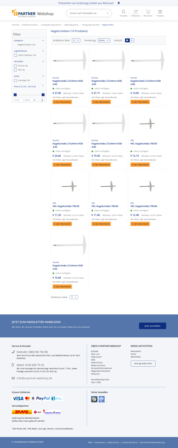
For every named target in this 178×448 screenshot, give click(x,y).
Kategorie (29, 40)
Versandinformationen (101, 368)
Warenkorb (136, 351)
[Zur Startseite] (36, 13)
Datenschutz (97, 362)
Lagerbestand (29, 51)
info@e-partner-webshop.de (34, 378)
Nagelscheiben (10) (26, 44)
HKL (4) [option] (21, 69)
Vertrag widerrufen (143, 363)
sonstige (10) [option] (24, 80)
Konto (133, 354)
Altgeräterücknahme (100, 371)
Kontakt (94, 351)
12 (75, 40)
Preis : (25, 86)
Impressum (96, 357)
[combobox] (89, 13)
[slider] (15, 94)
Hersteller (29, 61)
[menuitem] (135, 13)
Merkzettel (136, 357)
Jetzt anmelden (152, 325)
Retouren (95, 374)
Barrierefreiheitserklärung (152, 442)
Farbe (29, 76)
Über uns (95, 354)
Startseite (15, 25)
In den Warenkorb (62, 102)
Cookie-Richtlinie (130, 442)
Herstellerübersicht (100, 379)
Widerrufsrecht (98, 365)
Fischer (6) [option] (23, 65)
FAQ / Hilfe (96, 382)
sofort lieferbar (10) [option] (27, 55)
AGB (93, 359)
